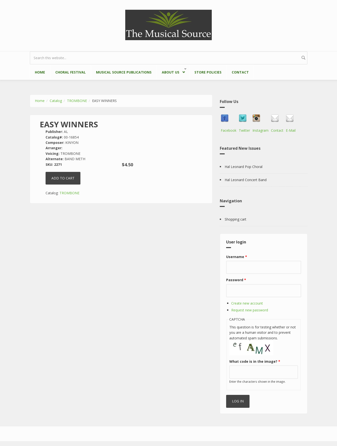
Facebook (228, 130)
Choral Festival (70, 72)
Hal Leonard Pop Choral (243, 166)
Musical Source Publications (124, 72)
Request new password (249, 310)
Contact (240, 72)
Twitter (244, 130)
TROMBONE (77, 100)
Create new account (247, 303)
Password (236, 280)
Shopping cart (235, 219)
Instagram (260, 130)
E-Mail (291, 130)
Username (236, 256)
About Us (172, 71)
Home (40, 72)
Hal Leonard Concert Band (246, 179)
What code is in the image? (254, 361)
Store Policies (207, 72)
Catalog (56, 100)
